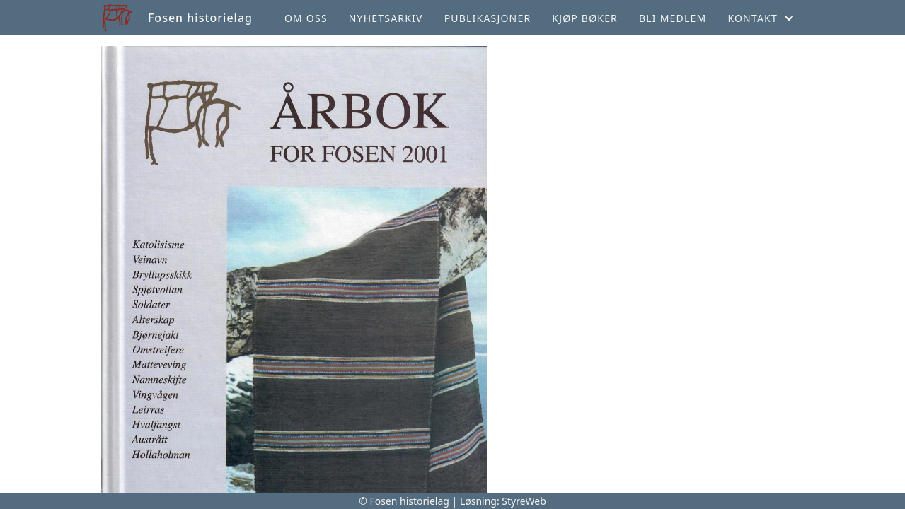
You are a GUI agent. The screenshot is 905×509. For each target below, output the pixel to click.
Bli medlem (672, 18)
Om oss (306, 18)
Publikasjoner (487, 18)
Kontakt (760, 18)
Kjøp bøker (585, 18)
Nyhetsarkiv (386, 18)
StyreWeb (524, 501)
